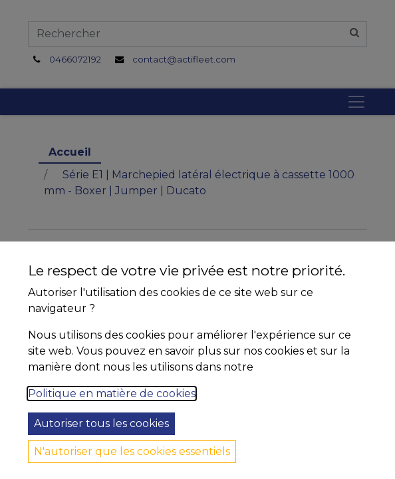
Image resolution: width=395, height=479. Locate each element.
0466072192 (75, 59)
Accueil (70, 152)
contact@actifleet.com (183, 59)
